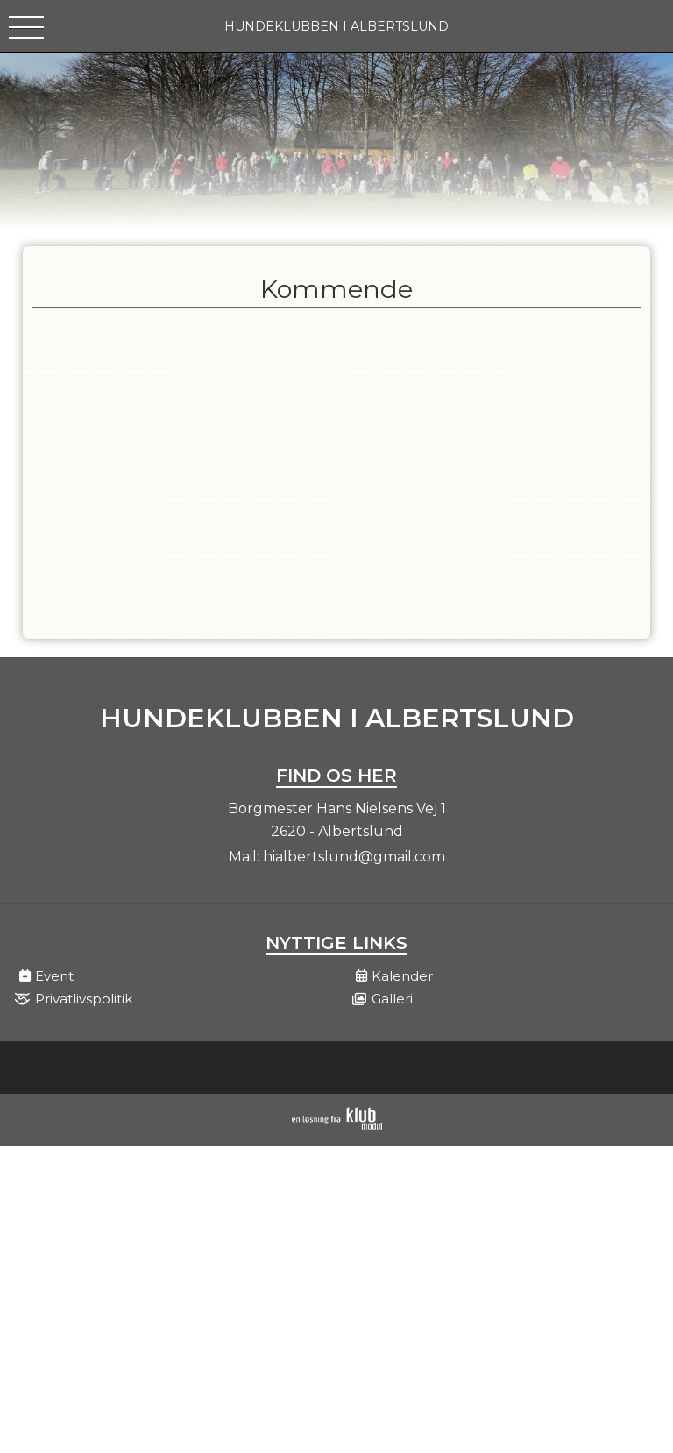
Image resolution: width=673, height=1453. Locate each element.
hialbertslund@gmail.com (354, 856)
